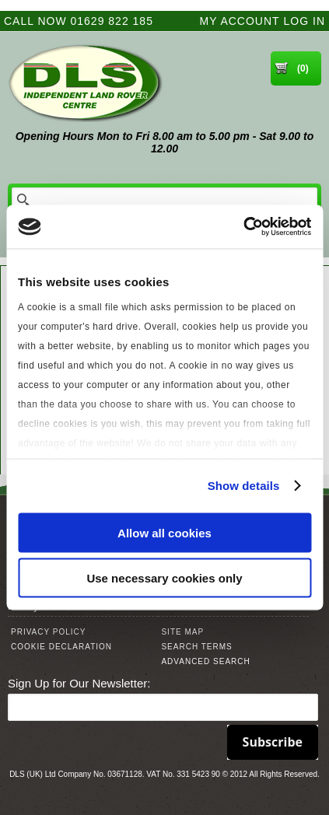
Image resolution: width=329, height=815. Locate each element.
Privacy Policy (48, 632)
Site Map (182, 632)
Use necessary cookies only (164, 578)
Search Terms (196, 646)
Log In (304, 21)
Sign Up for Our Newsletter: (79, 683)
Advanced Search (205, 661)
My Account (240, 21)
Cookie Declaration (61, 646)
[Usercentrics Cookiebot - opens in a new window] (243, 227)
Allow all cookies (164, 532)
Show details (244, 485)
